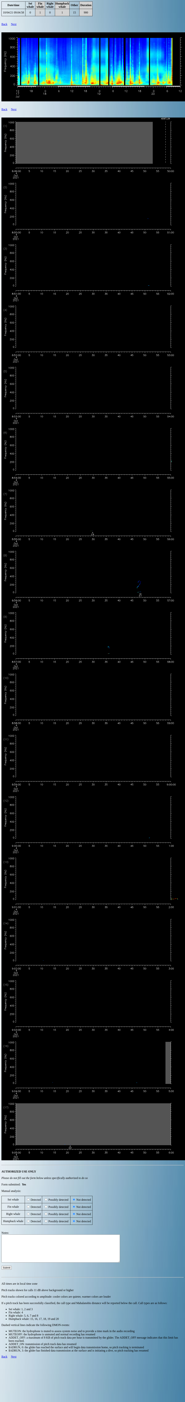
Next (13, 24)
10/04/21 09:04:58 (13, 12)
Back (4, 24)
